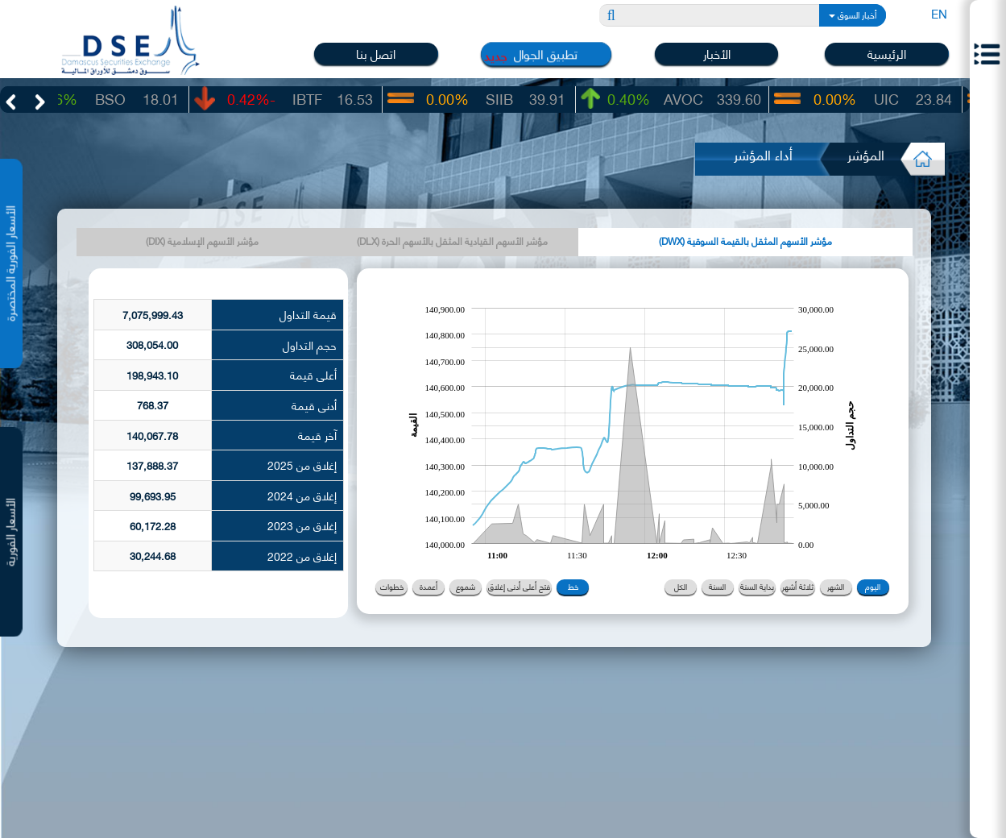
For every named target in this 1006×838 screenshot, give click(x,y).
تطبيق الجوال (546, 53)
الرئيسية (886, 53)
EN (939, 13)
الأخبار (717, 53)
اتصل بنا (375, 53)
